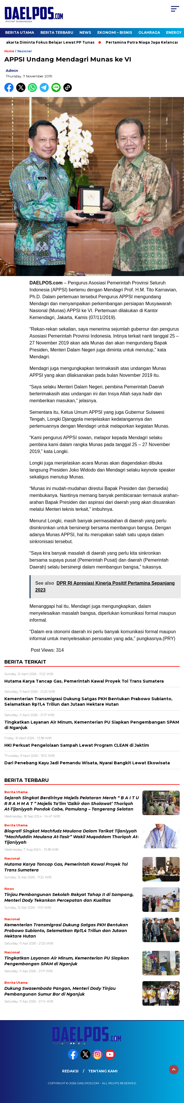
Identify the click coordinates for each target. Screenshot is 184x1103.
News (85, 32)
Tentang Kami (103, 1071)
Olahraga (149, 32)
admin (12, 70)
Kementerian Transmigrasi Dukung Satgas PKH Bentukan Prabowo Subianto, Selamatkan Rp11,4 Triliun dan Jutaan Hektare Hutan (66, 930)
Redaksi (70, 1071)
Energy (173, 32)
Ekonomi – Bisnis (114, 32)
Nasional (24, 51)
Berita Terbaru (56, 32)
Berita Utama (19, 32)
